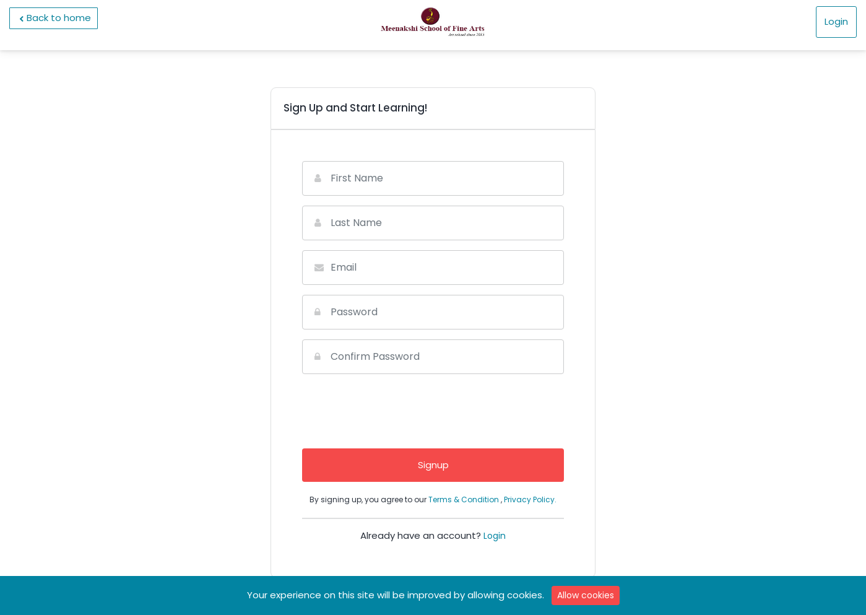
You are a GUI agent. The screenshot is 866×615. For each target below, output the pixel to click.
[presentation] (433, 408)
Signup (433, 464)
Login (836, 21)
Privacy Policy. (530, 499)
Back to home (53, 18)
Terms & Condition (464, 499)
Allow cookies (585, 595)
